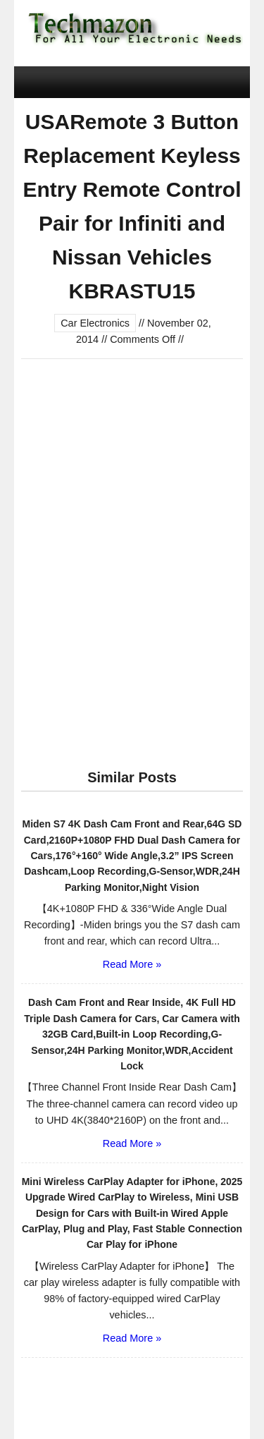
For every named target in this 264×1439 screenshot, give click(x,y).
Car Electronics (95, 323)
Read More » (132, 964)
